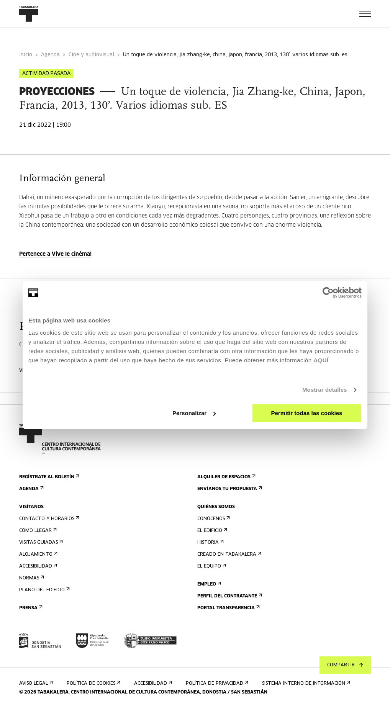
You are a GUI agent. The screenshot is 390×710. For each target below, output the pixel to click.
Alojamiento (37, 554)
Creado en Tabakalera (228, 554)
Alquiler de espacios (225, 476)
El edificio (211, 530)
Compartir (345, 665)
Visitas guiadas (40, 542)
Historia (209, 542)
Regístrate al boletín (48, 476)
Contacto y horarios (48, 518)
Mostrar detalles (324, 389)
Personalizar (194, 413)
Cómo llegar (37, 530)
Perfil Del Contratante (229, 596)
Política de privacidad (216, 683)
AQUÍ (321, 360)
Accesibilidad (37, 566)
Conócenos (212, 518)
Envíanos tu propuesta (229, 488)
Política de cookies (93, 683)
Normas (31, 578)
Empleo (208, 584)
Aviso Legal (35, 683)
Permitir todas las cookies (306, 413)
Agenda (50, 54)
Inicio (25, 54)
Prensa (30, 607)
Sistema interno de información (305, 683)
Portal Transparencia (227, 607)
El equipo (210, 566)
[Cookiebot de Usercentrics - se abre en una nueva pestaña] (328, 292)
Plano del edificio (43, 589)
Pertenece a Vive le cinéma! (55, 254)
